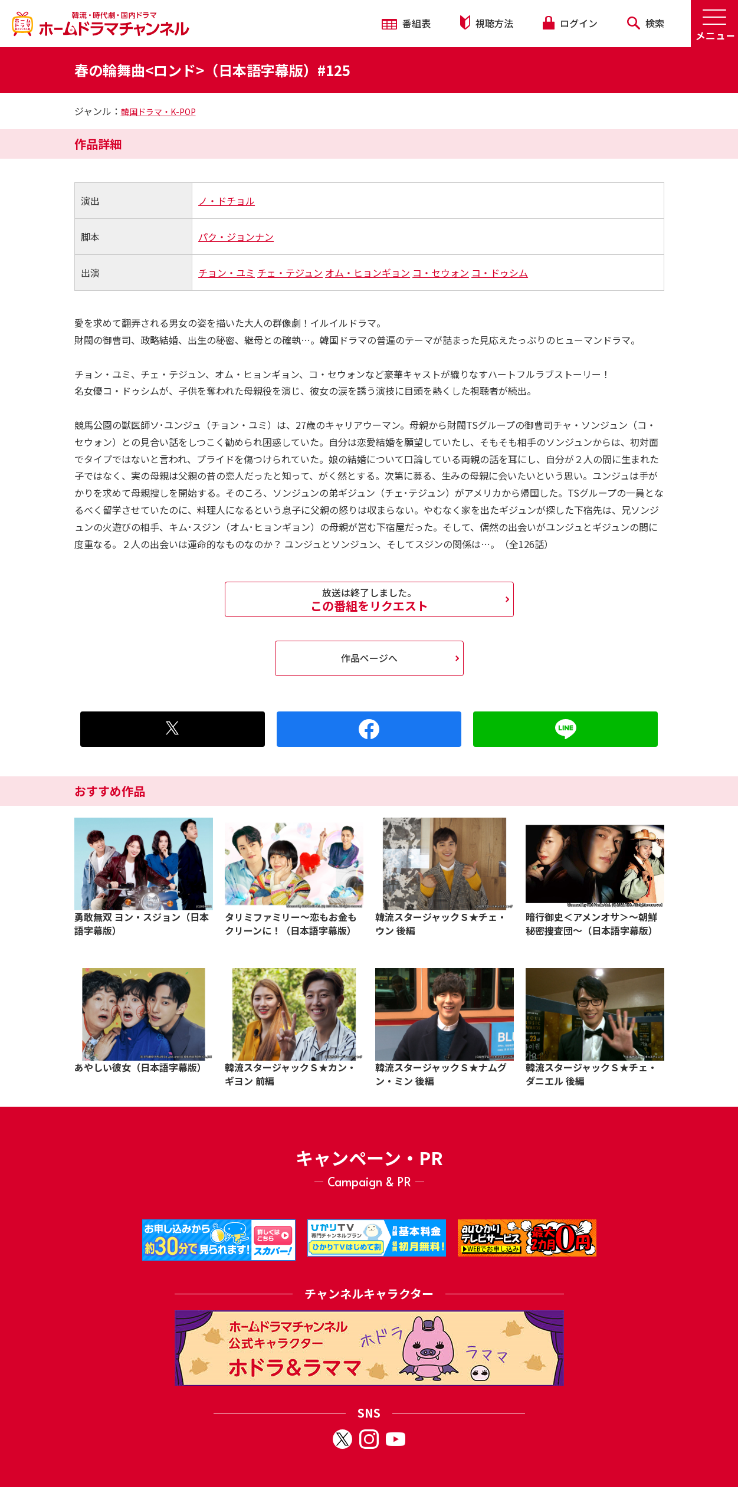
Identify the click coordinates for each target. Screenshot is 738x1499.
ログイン (570, 23)
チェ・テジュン (290, 272)
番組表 (406, 23)
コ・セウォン (440, 272)
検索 (645, 23)
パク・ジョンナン (236, 236)
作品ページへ (369, 658)
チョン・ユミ (226, 272)
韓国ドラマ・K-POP (158, 111)
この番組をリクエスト (369, 599)
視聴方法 (486, 22)
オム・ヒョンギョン (367, 272)
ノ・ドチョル (226, 200)
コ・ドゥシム (499, 272)
